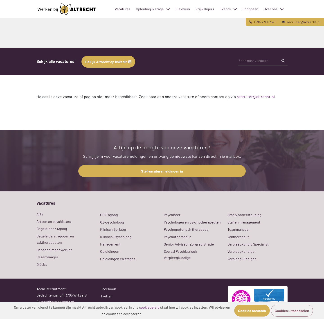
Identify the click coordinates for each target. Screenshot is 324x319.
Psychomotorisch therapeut (186, 229)
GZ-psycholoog (112, 222)
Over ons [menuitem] (271, 9)
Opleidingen (109, 251)
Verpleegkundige (240, 251)
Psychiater (172, 215)
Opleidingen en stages (117, 259)
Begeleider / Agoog (51, 228)
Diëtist (41, 264)
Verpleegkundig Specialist (248, 244)
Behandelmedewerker (54, 250)
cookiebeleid (149, 307)
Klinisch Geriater (113, 229)
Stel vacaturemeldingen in (162, 171)
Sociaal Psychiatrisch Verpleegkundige (180, 254)
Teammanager (238, 229)
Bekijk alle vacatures (55, 61)
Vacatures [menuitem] (122, 9)
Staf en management (243, 222)
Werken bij (66, 9)
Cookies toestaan (252, 310)
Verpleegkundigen (241, 259)
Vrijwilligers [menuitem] (205, 9)
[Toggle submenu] (168, 9)
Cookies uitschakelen (292, 310)
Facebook (108, 289)
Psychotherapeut (177, 237)
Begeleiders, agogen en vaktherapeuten (55, 239)
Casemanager (47, 257)
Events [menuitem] (225, 9)
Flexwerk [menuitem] (183, 9)
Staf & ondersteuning (244, 215)
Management (110, 244)
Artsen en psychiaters (53, 221)
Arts (39, 214)
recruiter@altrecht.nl (256, 96)
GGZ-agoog (109, 215)
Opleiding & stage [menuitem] (150, 9)
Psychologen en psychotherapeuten (192, 222)
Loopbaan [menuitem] (250, 9)
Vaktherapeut (238, 237)
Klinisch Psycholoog (116, 237)
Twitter (106, 296)
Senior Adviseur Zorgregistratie (189, 244)
